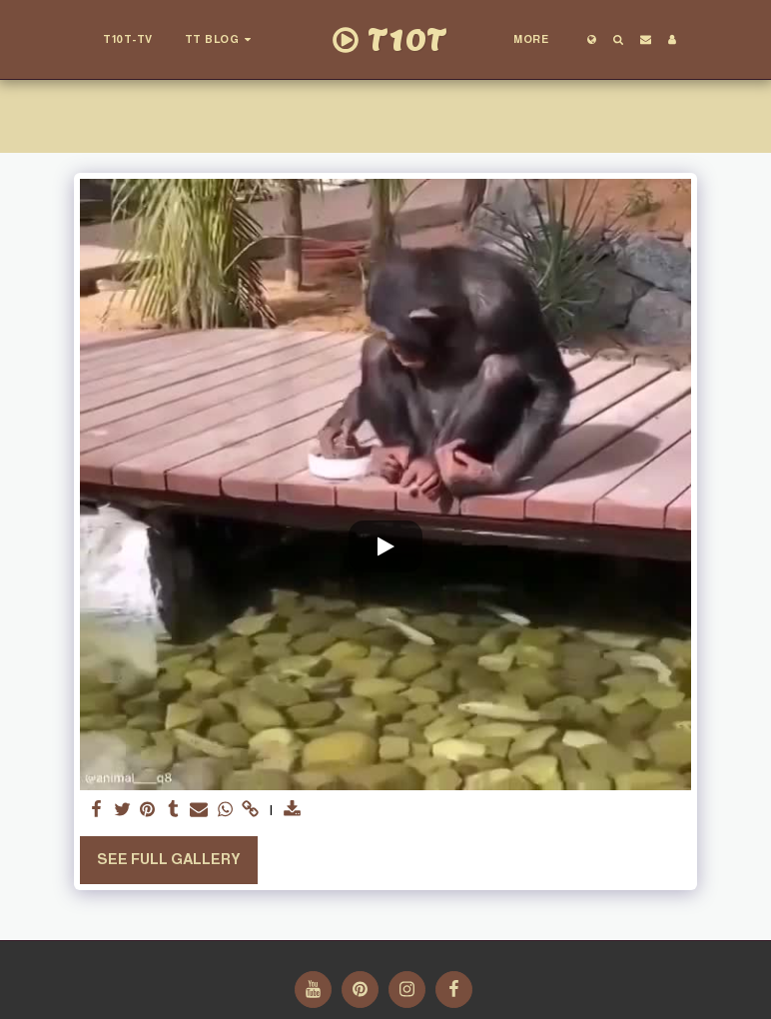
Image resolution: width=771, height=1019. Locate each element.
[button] (221, 40)
